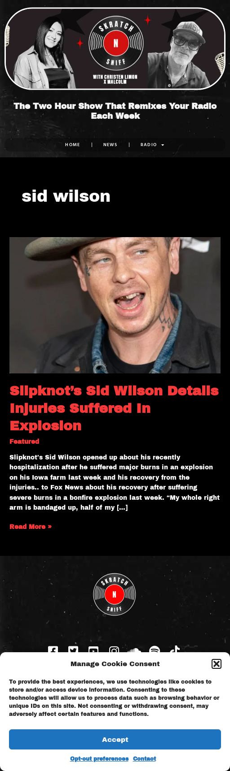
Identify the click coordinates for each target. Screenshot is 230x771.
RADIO (153, 145)
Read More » (30, 526)
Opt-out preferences (99, 759)
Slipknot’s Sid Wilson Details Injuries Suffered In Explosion (113, 408)
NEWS (110, 144)
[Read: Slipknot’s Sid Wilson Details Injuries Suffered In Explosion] (115, 305)
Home (72, 144)
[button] (216, 663)
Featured (24, 441)
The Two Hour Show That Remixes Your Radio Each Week (115, 111)
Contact (144, 759)
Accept (115, 739)
